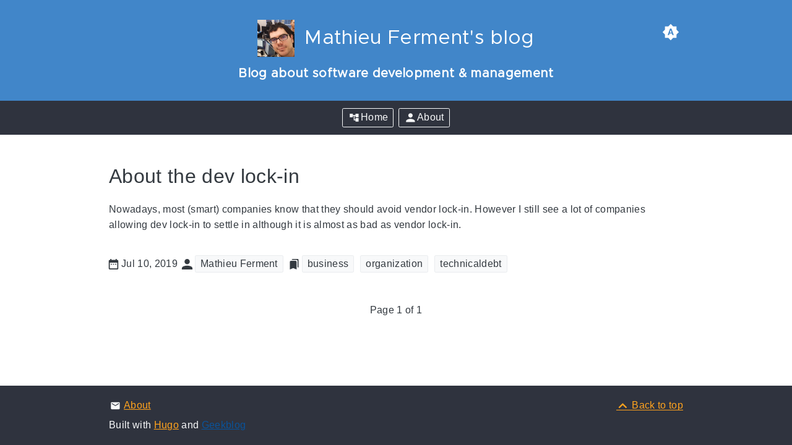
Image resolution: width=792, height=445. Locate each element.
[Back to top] (649, 405)
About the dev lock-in (204, 176)
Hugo (166, 425)
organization (394, 263)
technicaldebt (470, 263)
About (137, 405)
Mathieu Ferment (239, 263)
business (328, 263)
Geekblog (224, 425)
